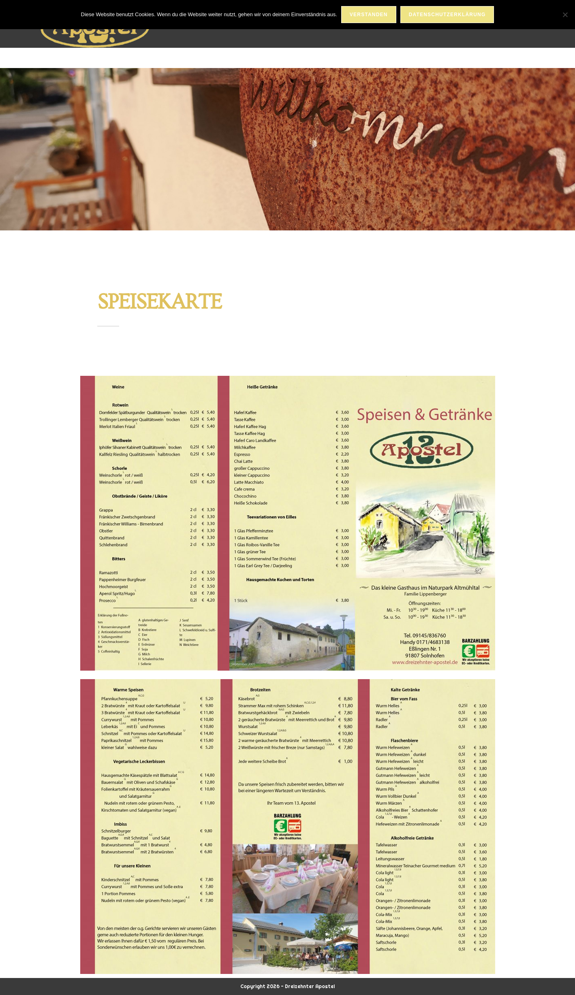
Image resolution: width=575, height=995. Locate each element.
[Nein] (565, 15)
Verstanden (369, 14)
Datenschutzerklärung (447, 14)
